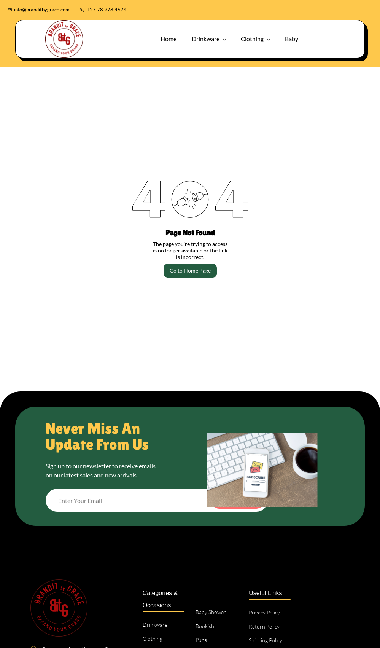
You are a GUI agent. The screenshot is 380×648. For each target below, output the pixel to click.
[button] (331, 38)
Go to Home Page (190, 270)
